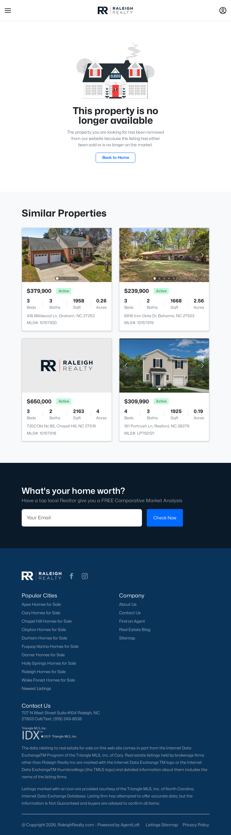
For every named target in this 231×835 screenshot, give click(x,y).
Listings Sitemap (162, 824)
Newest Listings (36, 688)
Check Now (164, 517)
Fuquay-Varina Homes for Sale (50, 646)
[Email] (82, 518)
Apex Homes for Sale (41, 604)
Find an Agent (132, 621)
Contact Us (130, 612)
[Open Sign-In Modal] (223, 10)
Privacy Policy (196, 824)
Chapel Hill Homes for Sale (47, 621)
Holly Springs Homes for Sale (49, 663)
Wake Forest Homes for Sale (48, 680)
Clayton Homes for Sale (44, 629)
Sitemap (127, 638)
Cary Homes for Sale (41, 612)
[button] (7, 10)
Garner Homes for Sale (43, 654)
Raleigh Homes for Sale (44, 671)
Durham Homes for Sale (44, 638)
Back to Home (115, 157)
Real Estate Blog (134, 629)
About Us (128, 604)
